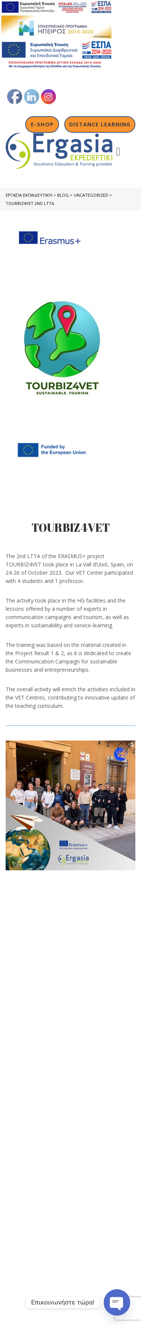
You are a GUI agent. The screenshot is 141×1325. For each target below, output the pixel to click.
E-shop (42, 124)
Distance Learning (99, 124)
